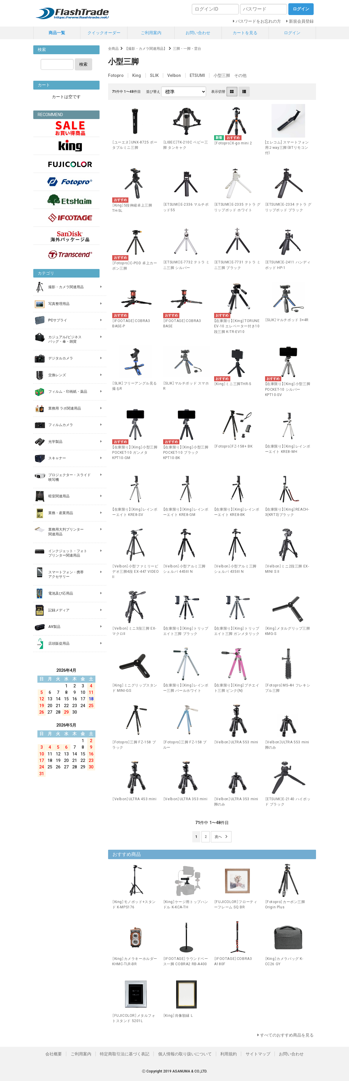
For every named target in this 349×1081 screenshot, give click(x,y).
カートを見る (245, 32)
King (136, 75)
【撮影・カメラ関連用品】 (146, 49)
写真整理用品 (59, 304)
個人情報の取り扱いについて (185, 1054)
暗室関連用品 (59, 496)
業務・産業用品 (60, 513)
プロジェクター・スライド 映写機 (69, 477)
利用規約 (228, 1054)
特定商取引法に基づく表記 (124, 1054)
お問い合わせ (198, 32)
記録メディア (59, 610)
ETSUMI (197, 75)
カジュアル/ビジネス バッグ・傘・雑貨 (65, 339)
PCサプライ (57, 320)
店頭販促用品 (59, 643)
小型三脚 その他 (230, 75)
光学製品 (55, 442)
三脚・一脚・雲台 (187, 49)
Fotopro (116, 75)
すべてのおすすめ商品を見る (287, 1035)
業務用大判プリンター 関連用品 (66, 531)
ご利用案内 (151, 32)
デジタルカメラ (60, 358)
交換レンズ (57, 375)
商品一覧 (57, 32)
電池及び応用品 (60, 593)
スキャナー (57, 458)
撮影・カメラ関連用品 (66, 287)
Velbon (174, 75)
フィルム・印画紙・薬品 (67, 392)
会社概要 (53, 1054)
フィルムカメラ (60, 425)
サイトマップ (258, 1054)
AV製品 (54, 627)
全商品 (113, 49)
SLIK (154, 75)
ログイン (292, 32)
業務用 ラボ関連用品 (64, 408)
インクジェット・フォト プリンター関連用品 (67, 553)
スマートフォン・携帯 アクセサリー (66, 574)
